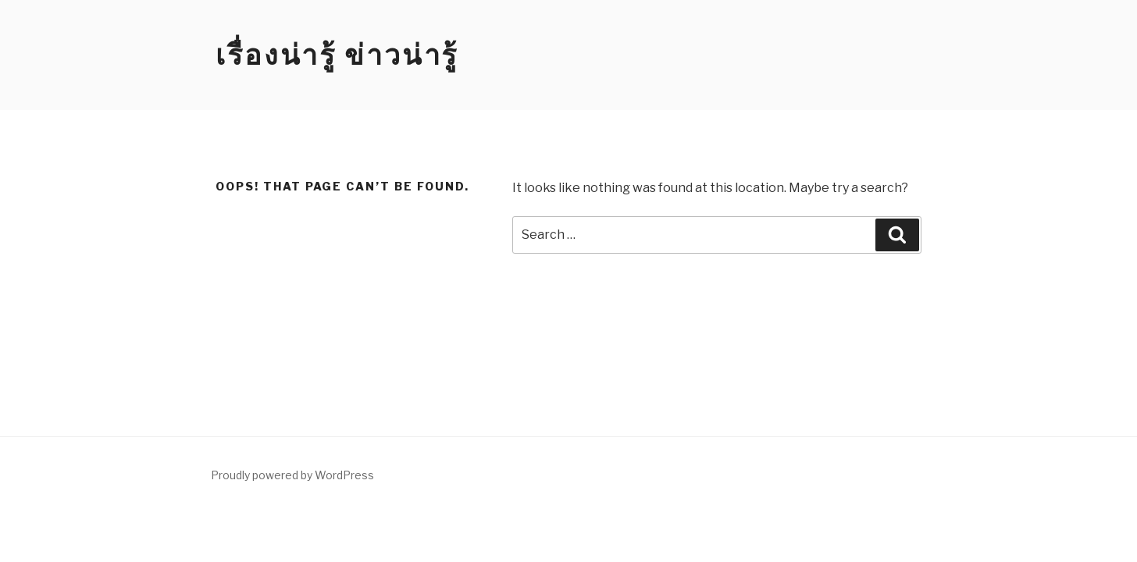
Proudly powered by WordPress (292, 475)
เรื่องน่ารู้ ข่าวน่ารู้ (337, 54)
